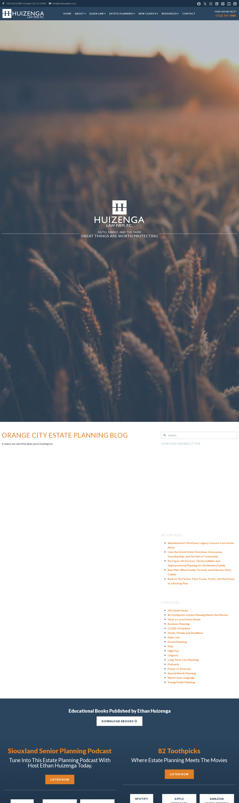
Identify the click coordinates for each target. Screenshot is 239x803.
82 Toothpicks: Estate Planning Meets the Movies (198, 614)
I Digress (173, 655)
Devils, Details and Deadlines (185, 632)
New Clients (148, 13)
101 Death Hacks (178, 610)
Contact (188, 13)
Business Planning (179, 623)
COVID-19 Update (179, 628)
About (80, 13)
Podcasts (173, 664)
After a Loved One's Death (184, 619)
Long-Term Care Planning (183, 659)
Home (67, 13)
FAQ (170, 646)
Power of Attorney (179, 668)
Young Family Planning (181, 682)
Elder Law (97, 13)
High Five (173, 650)
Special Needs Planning (182, 673)
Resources (170, 13)
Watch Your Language (181, 677)
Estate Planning (122, 13)
